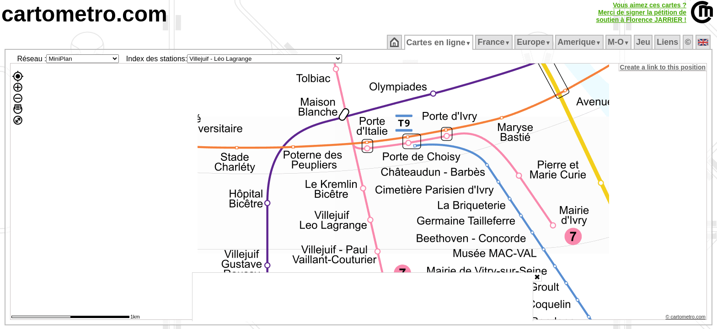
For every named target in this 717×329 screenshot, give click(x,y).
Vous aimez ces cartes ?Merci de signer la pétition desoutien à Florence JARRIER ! (641, 12)
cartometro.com (84, 14)
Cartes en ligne (439, 42)
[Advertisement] (362, 297)
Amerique (580, 42)
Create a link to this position (663, 67)
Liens (668, 42)
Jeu (644, 42)
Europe (534, 42)
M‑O (619, 42)
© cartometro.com (686, 318)
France (494, 42)
